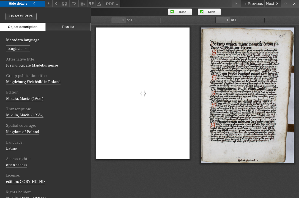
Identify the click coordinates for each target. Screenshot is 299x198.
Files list (68, 26)
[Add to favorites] (74, 3)
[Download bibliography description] (83, 4)
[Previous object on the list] (252, 3)
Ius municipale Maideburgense (32, 65)
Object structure (21, 16)
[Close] (294, 3)
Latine (11, 148)
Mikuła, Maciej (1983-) (24, 98)
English (18, 48)
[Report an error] (99, 3)
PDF (112, 4)
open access (16, 164)
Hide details (22, 3)
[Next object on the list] (272, 3)
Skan (211, 11)
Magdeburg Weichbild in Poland (33, 81)
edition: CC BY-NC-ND (25, 181)
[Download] (49, 3)
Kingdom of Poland (22, 131)
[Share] (56, 3)
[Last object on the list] (285, 3)
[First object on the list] (236, 3)
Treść (182, 11)
